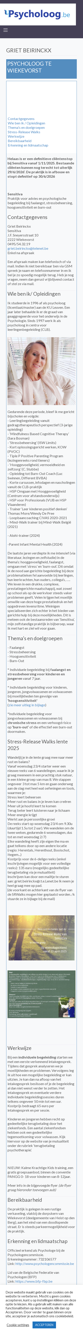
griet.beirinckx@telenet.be (28, 248)
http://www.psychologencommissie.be (44, 1263)
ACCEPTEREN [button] (44, 1325)
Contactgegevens (21, 118)
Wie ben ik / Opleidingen (26, 123)
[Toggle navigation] (5, 30)
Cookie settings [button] (18, 1325)
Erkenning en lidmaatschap (28, 145)
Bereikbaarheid (19, 141)
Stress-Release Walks (24, 132)
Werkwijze (16, 136)
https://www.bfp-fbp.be (33, 1281)
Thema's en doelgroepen (26, 127)
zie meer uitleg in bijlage (27, 705)
